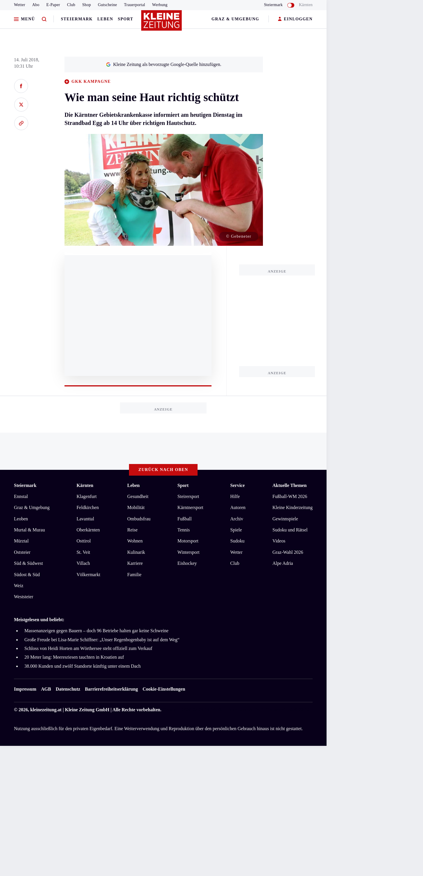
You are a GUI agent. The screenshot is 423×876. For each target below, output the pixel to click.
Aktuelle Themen (290, 485)
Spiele (236, 529)
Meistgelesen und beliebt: (39, 619)
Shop (86, 5)
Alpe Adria (283, 563)
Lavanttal (85, 518)
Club (71, 5)
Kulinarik (136, 552)
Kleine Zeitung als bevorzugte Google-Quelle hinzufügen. (163, 64)
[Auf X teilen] (21, 105)
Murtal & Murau (29, 529)
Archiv (236, 518)
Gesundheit (137, 496)
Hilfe (235, 496)
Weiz (18, 585)
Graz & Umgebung (235, 19)
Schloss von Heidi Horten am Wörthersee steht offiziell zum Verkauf (88, 648)
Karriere (135, 563)
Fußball (185, 518)
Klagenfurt (86, 496)
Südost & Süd (27, 574)
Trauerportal (134, 5)
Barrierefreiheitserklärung (111, 689)
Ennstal (21, 496)
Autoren (237, 507)
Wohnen (135, 540)
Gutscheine (107, 5)
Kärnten (306, 5)
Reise (132, 529)
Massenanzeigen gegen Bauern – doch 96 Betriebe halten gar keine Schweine (96, 630)
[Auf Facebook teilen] (21, 86)
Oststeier (22, 552)
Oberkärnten (88, 529)
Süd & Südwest (28, 563)
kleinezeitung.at (46, 709)
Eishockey (187, 563)
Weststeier (23, 596)
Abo (36, 5)
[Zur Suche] (44, 19)
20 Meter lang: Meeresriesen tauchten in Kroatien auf (74, 657)
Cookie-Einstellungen (164, 689)
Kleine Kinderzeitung (293, 507)
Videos (279, 540)
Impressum (25, 689)
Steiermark (77, 19)
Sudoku (237, 540)
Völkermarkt (88, 574)
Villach (83, 563)
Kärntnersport (190, 507)
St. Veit (83, 552)
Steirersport (188, 496)
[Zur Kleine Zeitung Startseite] (161, 23)
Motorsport (188, 540)
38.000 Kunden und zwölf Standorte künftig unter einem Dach (82, 666)
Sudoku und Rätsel (290, 529)
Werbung (160, 5)
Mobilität (136, 507)
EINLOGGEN (295, 19)
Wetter (19, 5)
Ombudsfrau (138, 518)
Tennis (184, 529)
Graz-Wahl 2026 (288, 552)
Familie (134, 574)
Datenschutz (68, 689)
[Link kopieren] (21, 123)
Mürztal (21, 540)
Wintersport (189, 552)
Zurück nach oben (163, 469)
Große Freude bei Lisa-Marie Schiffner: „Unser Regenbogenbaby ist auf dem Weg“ (102, 639)
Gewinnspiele (285, 518)
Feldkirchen (87, 507)
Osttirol (83, 540)
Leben (105, 19)
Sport (125, 19)
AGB (46, 689)
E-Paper (53, 5)
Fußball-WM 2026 (290, 496)
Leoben (21, 518)
